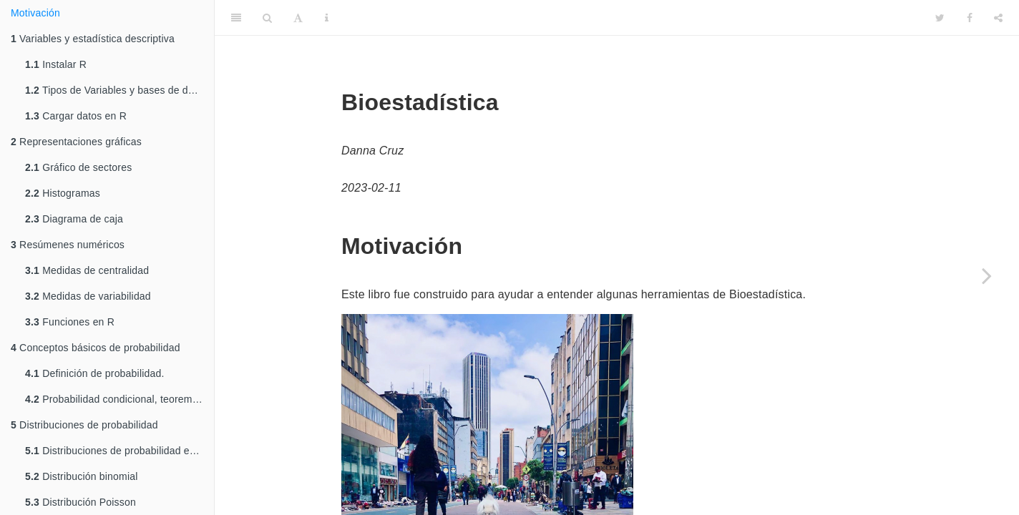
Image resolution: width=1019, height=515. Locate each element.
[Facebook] (969, 18)
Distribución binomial (81, 476)
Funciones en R (69, 322)
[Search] (267, 18)
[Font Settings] (298, 18)
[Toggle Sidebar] (236, 18)
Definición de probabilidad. (95, 373)
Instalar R (56, 64)
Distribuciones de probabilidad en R (115, 450)
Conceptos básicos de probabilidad (95, 347)
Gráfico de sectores (78, 167)
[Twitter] (940, 18)
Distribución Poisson (80, 502)
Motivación (35, 13)
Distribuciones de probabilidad (84, 425)
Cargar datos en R (76, 116)
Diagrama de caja (74, 219)
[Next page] (987, 275)
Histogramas (62, 193)
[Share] (998, 18)
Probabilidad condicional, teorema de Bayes (119, 399)
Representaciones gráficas (76, 141)
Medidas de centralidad (87, 270)
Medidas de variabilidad (88, 296)
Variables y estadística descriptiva (93, 38)
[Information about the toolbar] (326, 18)
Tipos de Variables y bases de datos (116, 90)
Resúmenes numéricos (68, 244)
